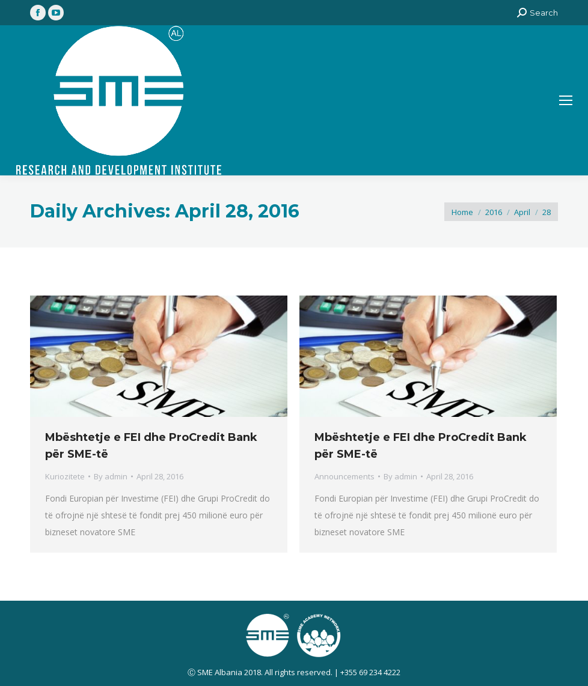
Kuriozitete (65, 476)
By (110, 476)
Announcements (344, 476)
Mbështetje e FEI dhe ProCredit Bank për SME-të (151, 446)
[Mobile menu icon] (566, 100)
